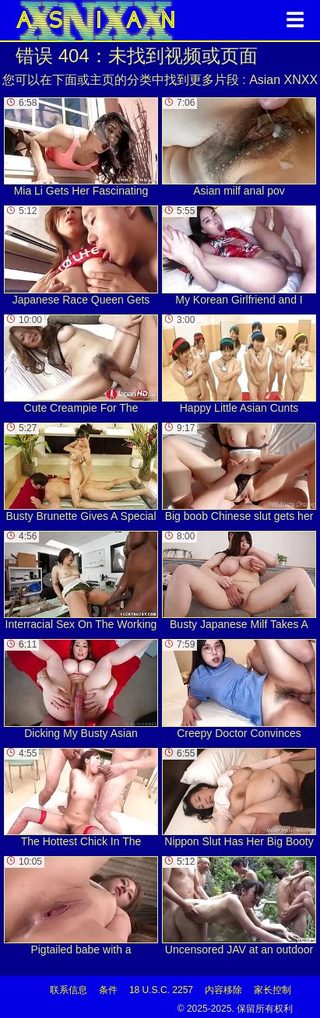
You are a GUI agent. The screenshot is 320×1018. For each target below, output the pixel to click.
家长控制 (272, 990)
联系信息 (68, 990)
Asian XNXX (283, 79)
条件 (108, 990)
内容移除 (223, 990)
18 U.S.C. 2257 (161, 990)
